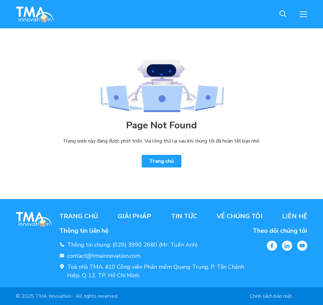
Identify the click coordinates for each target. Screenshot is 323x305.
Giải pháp (134, 216)
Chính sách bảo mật (271, 296)
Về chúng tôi (239, 216)
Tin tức (184, 216)
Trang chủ (161, 161)
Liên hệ (294, 216)
